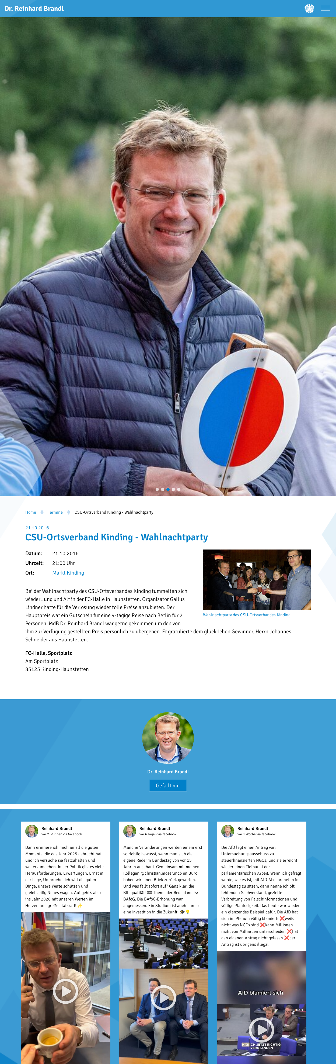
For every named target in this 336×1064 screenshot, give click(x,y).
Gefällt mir (168, 785)
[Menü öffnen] (325, 9)
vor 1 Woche (247, 834)
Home (30, 512)
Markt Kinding (68, 572)
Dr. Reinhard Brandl (168, 772)
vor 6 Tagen (148, 834)
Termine (55, 512)
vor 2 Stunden (52, 834)
